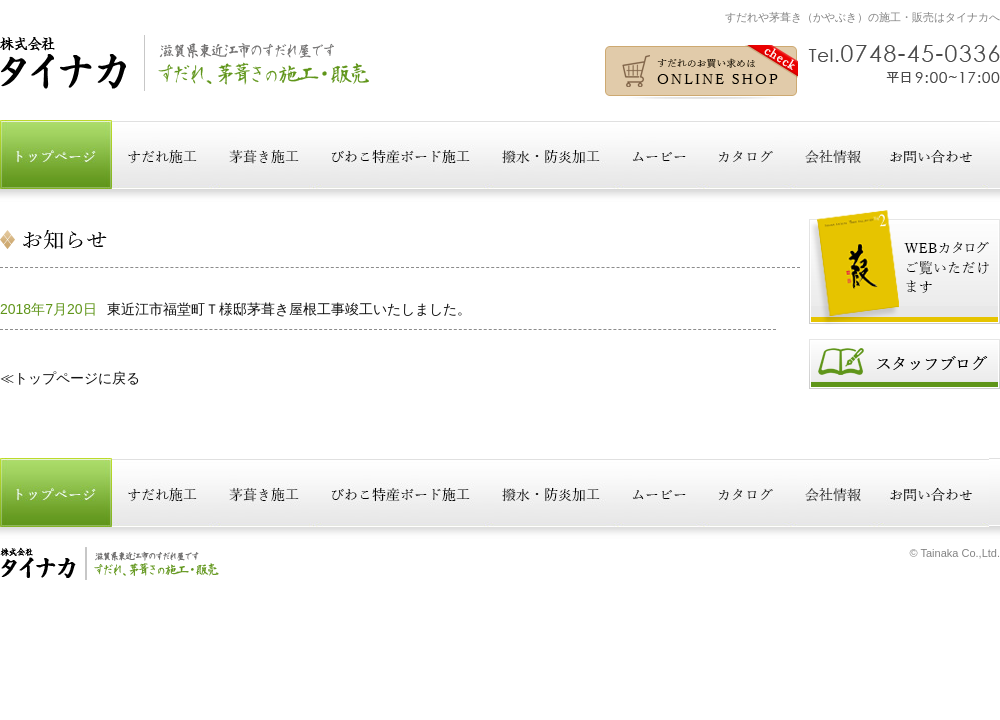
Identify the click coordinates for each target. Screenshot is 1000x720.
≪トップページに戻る (70, 378)
